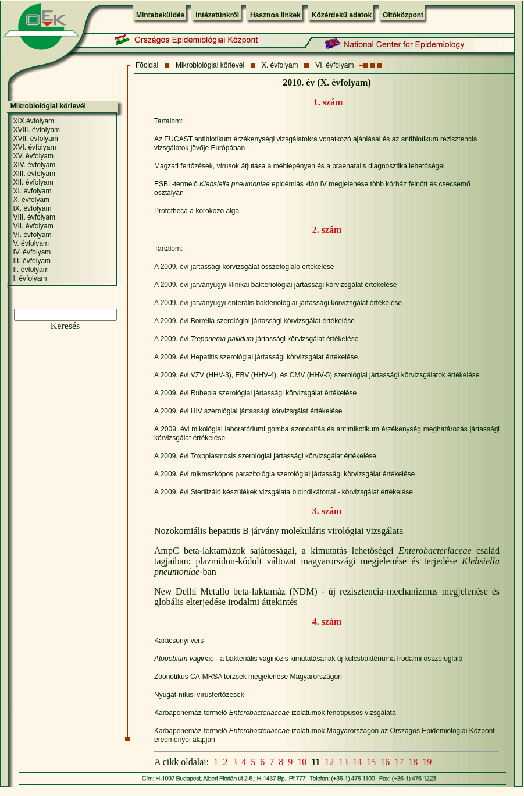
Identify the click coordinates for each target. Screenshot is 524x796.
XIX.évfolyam (33, 121)
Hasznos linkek (275, 15)
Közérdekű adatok (342, 15)
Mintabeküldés (160, 15)
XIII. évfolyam (34, 173)
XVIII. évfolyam (36, 130)
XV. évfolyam (33, 156)
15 (371, 762)
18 (413, 762)
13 (343, 762)
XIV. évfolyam (34, 165)
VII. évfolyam (33, 226)
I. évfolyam (30, 278)
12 (329, 762)
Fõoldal (147, 65)
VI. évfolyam (334, 65)
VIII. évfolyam (34, 217)
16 (385, 762)
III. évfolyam (32, 261)
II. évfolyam (30, 270)
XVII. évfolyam (35, 139)
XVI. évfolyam (34, 147)
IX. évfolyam (32, 208)
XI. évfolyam (32, 191)
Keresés (65, 326)
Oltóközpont (403, 15)
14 (357, 762)
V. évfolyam (31, 243)
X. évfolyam (280, 65)
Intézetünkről (217, 15)
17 (399, 762)
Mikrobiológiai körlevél (210, 65)
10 (301, 762)
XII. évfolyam (33, 182)
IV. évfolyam (32, 252)
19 (427, 762)
